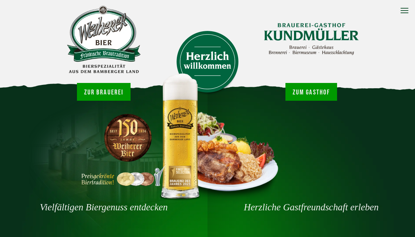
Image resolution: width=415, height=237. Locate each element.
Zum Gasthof (311, 92)
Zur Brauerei (104, 92)
